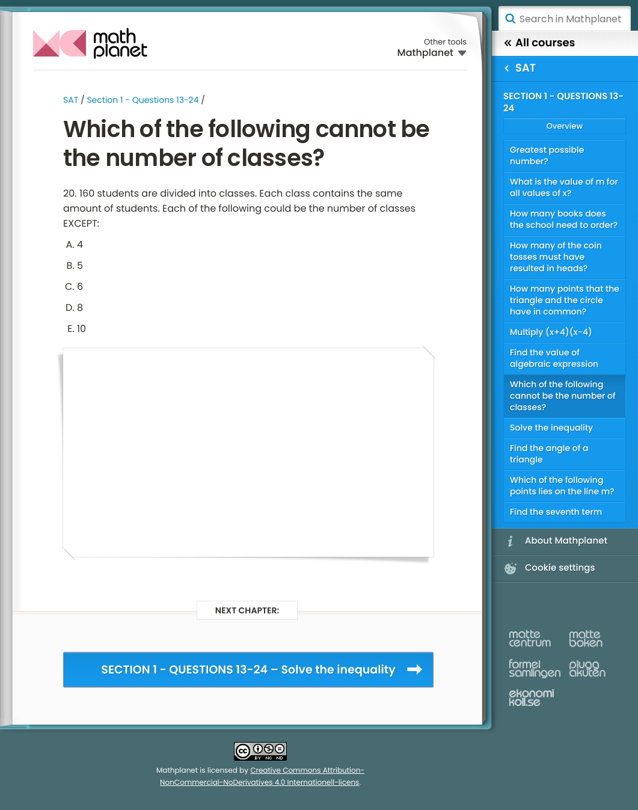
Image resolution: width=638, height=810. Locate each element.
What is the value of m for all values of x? (564, 187)
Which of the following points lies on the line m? (562, 485)
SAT (70, 100)
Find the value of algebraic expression (554, 358)
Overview (565, 126)
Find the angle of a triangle (549, 453)
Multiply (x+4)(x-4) (551, 332)
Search (510, 19)
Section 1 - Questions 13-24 (142, 100)
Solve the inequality (551, 428)
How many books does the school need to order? (564, 219)
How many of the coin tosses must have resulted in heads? (556, 256)
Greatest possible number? (547, 155)
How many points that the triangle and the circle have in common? (564, 300)
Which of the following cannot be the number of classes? (563, 395)
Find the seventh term (556, 512)
